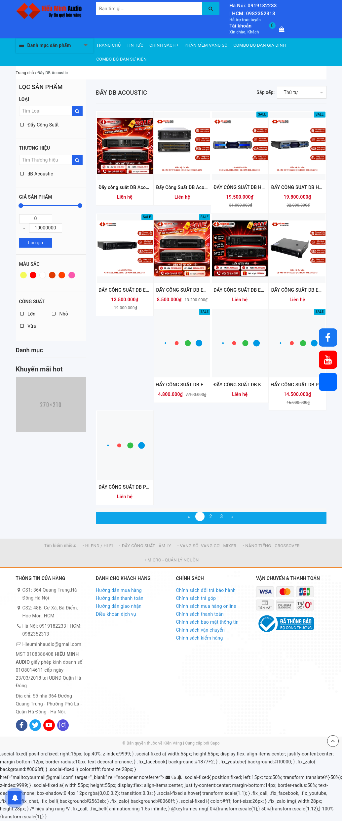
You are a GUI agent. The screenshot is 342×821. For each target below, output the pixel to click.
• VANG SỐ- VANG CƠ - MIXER (206, 545)
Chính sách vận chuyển (200, 630)
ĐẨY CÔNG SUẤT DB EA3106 (182, 290)
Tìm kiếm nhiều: (60, 545)
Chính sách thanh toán (200, 614)
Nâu (52, 275)
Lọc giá (35, 242)
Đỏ (33, 275)
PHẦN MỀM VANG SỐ (205, 45)
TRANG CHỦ (108, 45)
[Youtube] (49, 725)
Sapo (214, 743)
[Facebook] (21, 725)
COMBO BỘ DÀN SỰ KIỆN (121, 59)
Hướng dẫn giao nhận (118, 606)
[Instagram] (63, 725)
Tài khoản (240, 26)
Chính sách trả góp (196, 598)
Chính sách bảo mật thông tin (207, 622)
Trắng (42, 275)
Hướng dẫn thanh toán (119, 598)
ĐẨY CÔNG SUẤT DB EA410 (124, 290)
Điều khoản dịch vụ (116, 614)
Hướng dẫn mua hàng (119, 590)
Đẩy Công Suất (39, 124)
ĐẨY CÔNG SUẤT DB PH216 (297, 384)
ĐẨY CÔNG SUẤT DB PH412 (124, 487)
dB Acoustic (36, 173)
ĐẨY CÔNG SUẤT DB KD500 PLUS (239, 384)
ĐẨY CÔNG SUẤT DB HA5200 (239, 187)
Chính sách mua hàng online (206, 606)
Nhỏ (60, 313)
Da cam (61, 275)
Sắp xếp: (265, 92)
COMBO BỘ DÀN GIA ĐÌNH (259, 45)
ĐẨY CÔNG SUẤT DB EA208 (297, 290)
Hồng (71, 275)
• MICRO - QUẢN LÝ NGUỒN (172, 559)
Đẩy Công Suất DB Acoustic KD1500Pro (182, 187)
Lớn (28, 313)
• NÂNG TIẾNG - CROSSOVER (271, 545)
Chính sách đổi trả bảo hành (206, 590)
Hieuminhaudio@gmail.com (51, 644)
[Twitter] (35, 725)
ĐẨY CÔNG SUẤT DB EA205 (182, 384)
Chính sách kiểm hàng (199, 638)
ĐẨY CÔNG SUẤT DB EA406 (239, 290)
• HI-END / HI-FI (98, 545)
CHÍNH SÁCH (163, 45)
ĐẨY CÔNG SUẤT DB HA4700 (297, 187)
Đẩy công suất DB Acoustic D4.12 (124, 187)
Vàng (23, 275)
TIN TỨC (135, 45)
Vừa (28, 326)
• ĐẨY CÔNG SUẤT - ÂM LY (145, 545)
